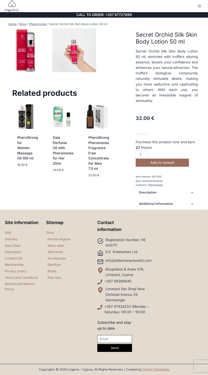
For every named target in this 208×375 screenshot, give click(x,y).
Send (115, 348)
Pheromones (155, 184)
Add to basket (163, 162)
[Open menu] (199, 6)
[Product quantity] (142, 155)
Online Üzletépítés (156, 369)
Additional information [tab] (167, 204)
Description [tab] (167, 192)
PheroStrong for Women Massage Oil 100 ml (27, 159)
